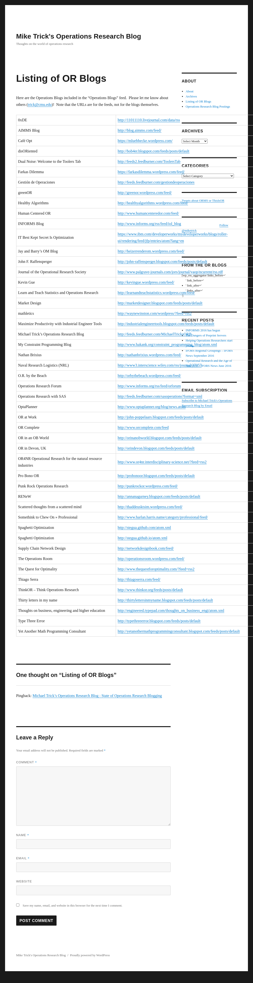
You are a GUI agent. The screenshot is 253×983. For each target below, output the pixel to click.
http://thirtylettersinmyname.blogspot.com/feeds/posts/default (165, 600)
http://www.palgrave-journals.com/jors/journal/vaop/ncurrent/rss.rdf (170, 272)
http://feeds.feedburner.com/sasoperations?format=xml (160, 396)
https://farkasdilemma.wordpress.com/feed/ (151, 172)
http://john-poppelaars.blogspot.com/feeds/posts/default (161, 417)
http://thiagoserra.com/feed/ (139, 579)
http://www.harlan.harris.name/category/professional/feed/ (163, 517)
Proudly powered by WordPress (90, 955)
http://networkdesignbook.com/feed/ (146, 548)
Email (23, 858)
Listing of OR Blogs (198, 101)
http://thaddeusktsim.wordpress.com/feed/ (150, 507)
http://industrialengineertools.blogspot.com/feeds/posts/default (166, 324)
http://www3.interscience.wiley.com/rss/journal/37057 (160, 365)
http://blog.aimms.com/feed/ (139, 130)
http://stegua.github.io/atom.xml (142, 538)
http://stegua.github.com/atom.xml (144, 528)
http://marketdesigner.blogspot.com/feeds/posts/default (160, 303)
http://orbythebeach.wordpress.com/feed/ (149, 376)
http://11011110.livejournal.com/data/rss (149, 120)
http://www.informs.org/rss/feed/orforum (149, 386)
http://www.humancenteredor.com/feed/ (148, 213)
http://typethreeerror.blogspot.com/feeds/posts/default (159, 621)
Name (22, 835)
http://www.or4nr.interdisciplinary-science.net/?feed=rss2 (162, 462)
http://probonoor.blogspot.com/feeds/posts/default (156, 476)
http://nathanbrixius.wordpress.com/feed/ (149, 355)
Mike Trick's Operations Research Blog (78, 36)
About (190, 91)
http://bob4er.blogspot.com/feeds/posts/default (153, 151)
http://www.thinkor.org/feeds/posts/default (150, 590)
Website (24, 881)
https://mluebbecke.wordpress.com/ (145, 141)
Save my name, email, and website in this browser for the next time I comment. (73, 905)
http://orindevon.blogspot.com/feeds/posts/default (156, 448)
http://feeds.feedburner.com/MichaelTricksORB (155, 334)
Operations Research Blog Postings (208, 106)
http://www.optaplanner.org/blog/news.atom (152, 407)
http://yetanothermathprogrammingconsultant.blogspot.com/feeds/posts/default (179, 631)
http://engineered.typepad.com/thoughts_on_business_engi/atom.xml (171, 610)
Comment (26, 762)
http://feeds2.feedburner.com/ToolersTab (149, 161)
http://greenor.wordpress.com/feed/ (145, 193)
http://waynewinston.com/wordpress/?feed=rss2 (155, 313)
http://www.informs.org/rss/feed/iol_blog (149, 224)
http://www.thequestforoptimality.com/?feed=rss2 (156, 569)
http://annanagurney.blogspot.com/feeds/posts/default (159, 496)
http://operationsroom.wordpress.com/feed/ (151, 559)
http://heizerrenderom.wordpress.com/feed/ (151, 251)
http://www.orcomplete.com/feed (143, 427)
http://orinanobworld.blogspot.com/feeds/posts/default (160, 438)
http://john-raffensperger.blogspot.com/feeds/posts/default (162, 261)
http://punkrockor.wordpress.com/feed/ (148, 486)
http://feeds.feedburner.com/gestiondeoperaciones (156, 182)
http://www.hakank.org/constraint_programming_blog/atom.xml (167, 344)
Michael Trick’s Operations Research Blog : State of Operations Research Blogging (97, 696)
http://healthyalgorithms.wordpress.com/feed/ (153, 203)
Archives (191, 96)
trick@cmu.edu (40, 104)
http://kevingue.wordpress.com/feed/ (146, 282)
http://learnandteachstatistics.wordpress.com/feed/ (156, 293)
